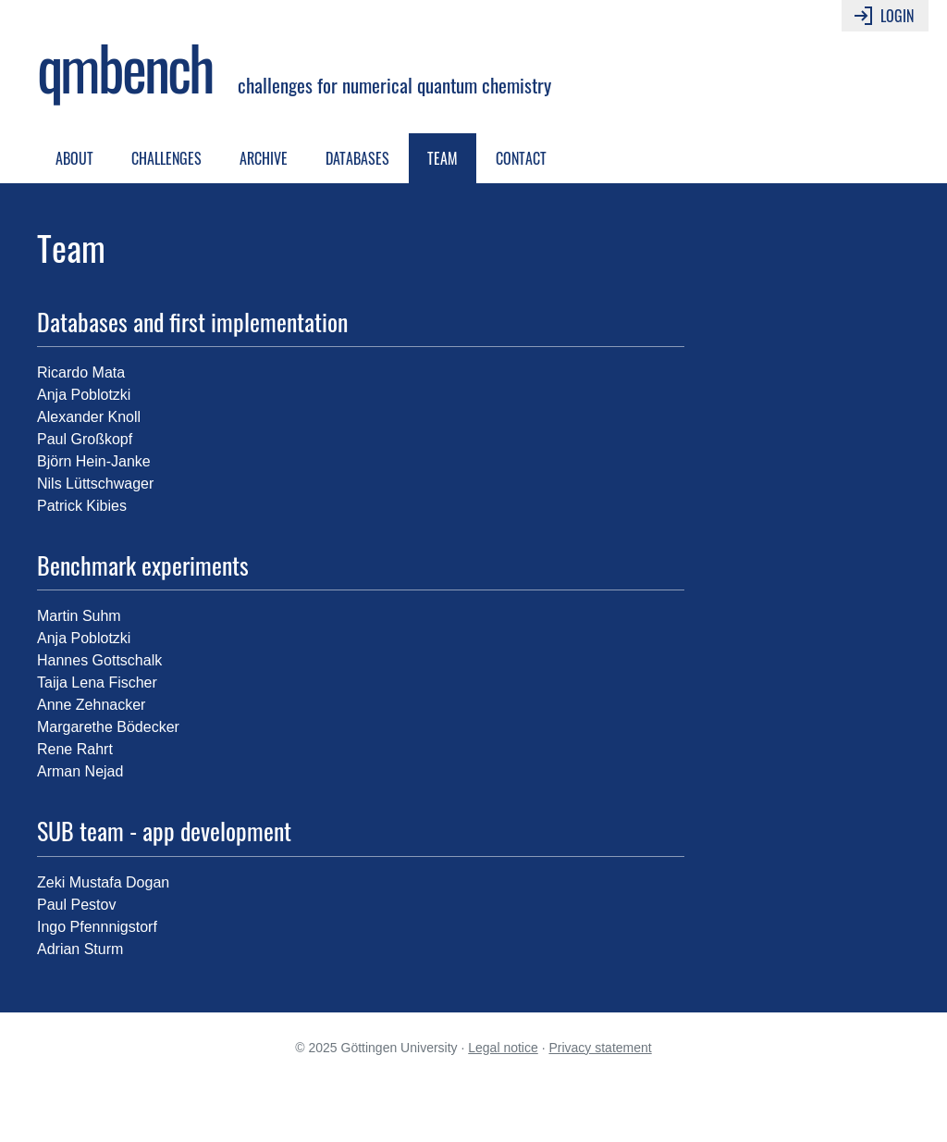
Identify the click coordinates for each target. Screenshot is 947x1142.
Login (882, 16)
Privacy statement (599, 1047)
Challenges (166, 158)
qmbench (124, 66)
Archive (264, 158)
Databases (357, 158)
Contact (521, 158)
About (74, 158)
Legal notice (503, 1047)
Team (442, 158)
